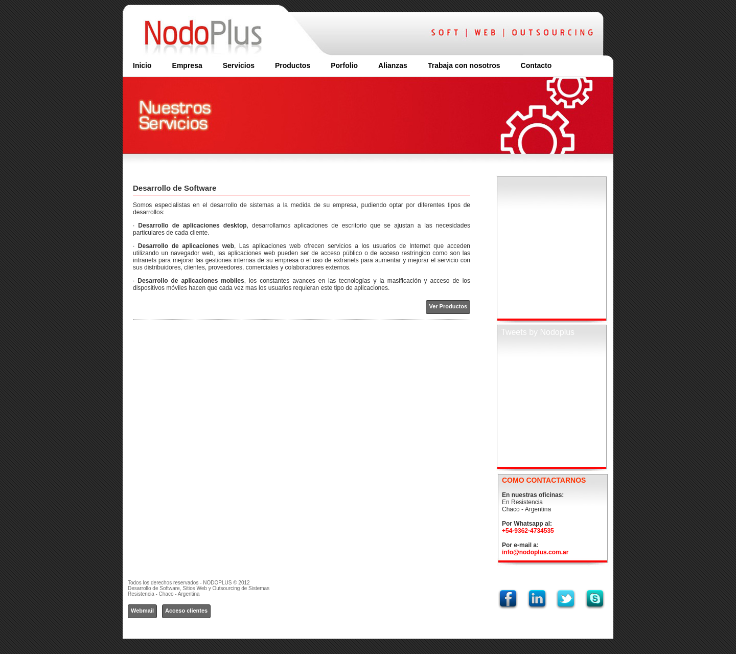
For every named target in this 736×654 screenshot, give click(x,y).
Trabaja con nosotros (464, 65)
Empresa (187, 65)
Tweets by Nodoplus (537, 332)
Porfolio (344, 65)
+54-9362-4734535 (528, 530)
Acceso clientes (186, 610)
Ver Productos (448, 306)
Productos (292, 65)
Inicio (142, 65)
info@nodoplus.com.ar (535, 552)
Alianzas (392, 65)
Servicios (239, 65)
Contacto (536, 65)
